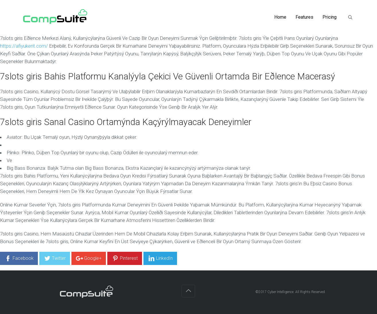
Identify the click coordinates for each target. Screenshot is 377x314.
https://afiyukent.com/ (24, 46)
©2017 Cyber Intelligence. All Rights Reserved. (291, 292)
